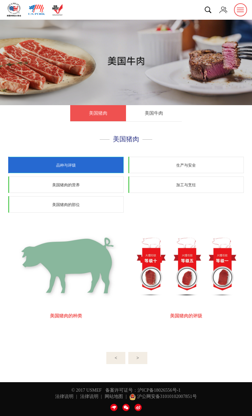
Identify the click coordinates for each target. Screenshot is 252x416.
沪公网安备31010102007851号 (163, 396)
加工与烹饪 (186, 185)
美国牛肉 (154, 113)
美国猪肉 (98, 113)
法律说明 (64, 396)
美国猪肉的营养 (66, 185)
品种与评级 (66, 165)
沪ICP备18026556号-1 (158, 390)
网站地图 (114, 396)
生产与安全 (186, 165)
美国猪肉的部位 (66, 204)
